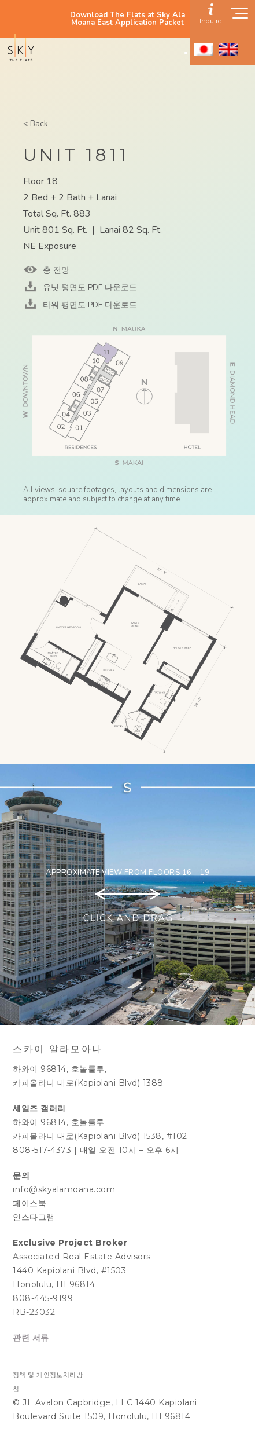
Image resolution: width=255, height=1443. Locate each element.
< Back (35, 123)
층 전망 (54, 270)
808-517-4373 (42, 1150)
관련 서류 (31, 1337)
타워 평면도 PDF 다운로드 (88, 304)
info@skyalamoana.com (64, 1189)
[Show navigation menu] (240, 16)
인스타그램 (34, 1217)
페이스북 (29, 1203)
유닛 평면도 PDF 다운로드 (88, 287)
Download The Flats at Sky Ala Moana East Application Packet (127, 19)
